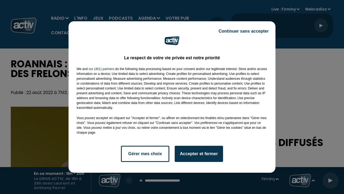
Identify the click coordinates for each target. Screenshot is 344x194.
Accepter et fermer (199, 153)
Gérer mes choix (145, 153)
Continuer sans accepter (243, 31)
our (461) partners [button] (101, 69)
